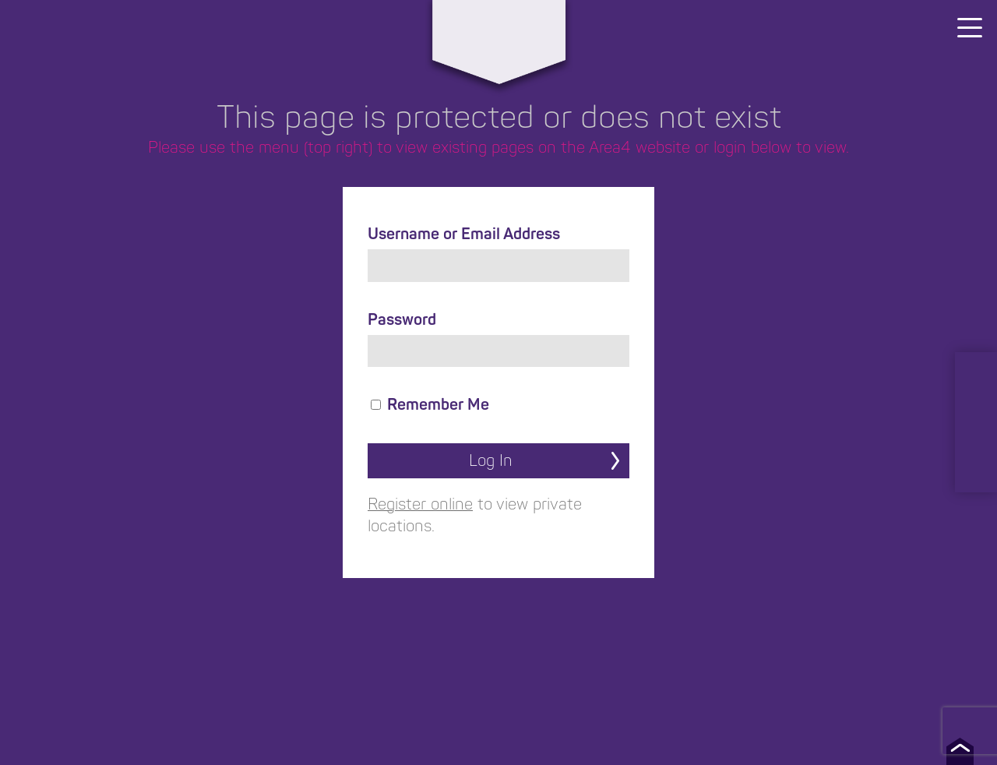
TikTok (976, 469)
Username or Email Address (464, 234)
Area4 (498, 29)
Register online (420, 504)
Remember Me (430, 404)
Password (402, 320)
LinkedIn (976, 375)
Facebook (976, 437)
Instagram (976, 406)
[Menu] (969, 27)
